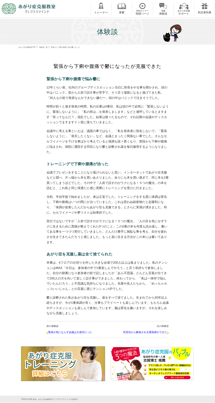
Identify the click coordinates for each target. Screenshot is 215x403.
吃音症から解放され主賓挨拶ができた (144, 333)
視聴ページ (142, 12)
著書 (121, 12)
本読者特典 (204, 12)
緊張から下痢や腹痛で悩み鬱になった (81, 47)
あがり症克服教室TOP (31, 47)
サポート (183, 12)
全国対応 (79, 399)
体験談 (163, 12)
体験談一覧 (52, 47)
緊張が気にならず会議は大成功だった (70, 333)
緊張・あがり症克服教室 (44, 399)
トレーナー (101, 12)
